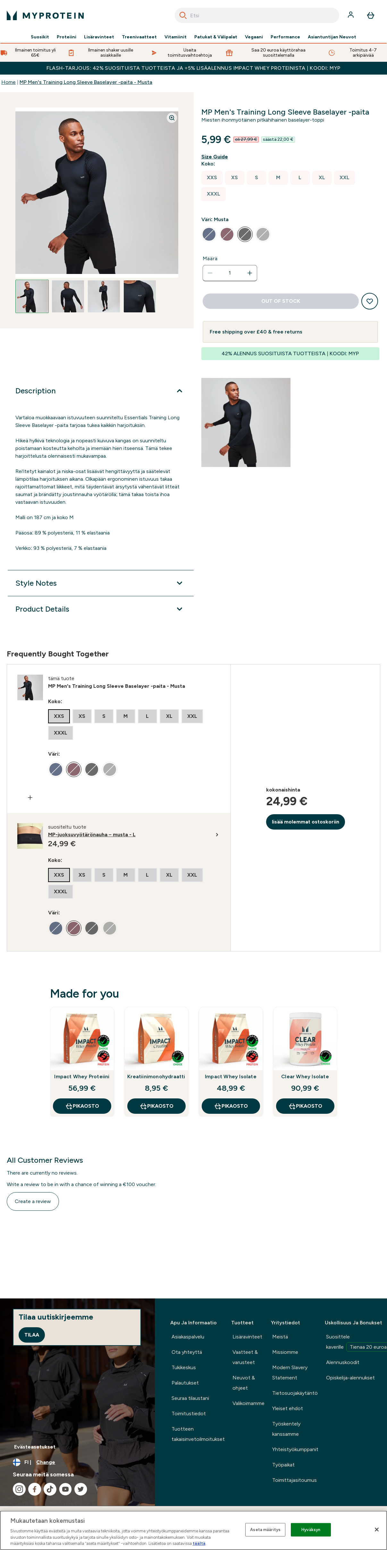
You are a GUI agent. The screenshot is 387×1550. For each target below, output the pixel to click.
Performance (285, 37)
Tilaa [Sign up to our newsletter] (31, 1335)
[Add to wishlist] (369, 301)
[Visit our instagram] (19, 1489)
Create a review (33, 1201)
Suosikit (40, 37)
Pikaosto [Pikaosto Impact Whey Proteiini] (82, 1106)
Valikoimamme (248, 1403)
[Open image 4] (139, 296)
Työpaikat (283, 1465)
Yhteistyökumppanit (295, 1449)
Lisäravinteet (99, 37)
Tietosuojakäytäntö (295, 1393)
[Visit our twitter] (80, 1489)
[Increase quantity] (250, 273)
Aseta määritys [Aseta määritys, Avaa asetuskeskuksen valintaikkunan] (265, 1529)
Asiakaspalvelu (188, 1337)
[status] (230, 273)
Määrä (210, 258)
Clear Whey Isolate (305, 1076)
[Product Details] (100, 609)
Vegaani (254, 37)
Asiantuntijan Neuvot (332, 37)
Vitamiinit (175, 37)
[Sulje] (377, 1529)
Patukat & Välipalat (215, 37)
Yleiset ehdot (287, 1408)
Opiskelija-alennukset (350, 1378)
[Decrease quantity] (210, 273)
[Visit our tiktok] (50, 1489)
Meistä (280, 1337)
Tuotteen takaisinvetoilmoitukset (198, 1434)
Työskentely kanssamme (286, 1429)
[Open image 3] (104, 296)
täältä (199, 1543)
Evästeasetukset (34, 1447)
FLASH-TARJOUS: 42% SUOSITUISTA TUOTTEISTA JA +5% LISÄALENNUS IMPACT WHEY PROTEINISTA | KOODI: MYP (193, 68)
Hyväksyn (310, 1529)
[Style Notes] (100, 583)
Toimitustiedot (189, 1413)
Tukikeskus (184, 1367)
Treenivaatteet (139, 37)
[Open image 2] (68, 296)
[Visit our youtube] (65, 1489)
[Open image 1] (32, 296)
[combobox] (257, 15)
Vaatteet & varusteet (245, 1357)
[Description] (100, 391)
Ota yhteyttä (187, 1352)
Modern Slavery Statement (289, 1372)
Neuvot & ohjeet (243, 1383)
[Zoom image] (172, 118)
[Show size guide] (216, 157)
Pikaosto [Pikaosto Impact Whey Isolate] (231, 1106)
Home (8, 82)
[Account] (351, 15)
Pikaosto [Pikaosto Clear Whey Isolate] (305, 1106)
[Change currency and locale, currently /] (77, 1462)
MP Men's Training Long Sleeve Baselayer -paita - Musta (86, 82)
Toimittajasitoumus (294, 1480)
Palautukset (185, 1383)
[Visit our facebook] (34, 1489)
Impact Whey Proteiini (81, 1076)
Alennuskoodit (342, 1362)
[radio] (212, 178)
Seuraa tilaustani (190, 1398)
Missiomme (285, 1352)
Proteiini (66, 37)
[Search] (183, 15)
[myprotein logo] (45, 15)
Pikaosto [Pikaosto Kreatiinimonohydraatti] (156, 1106)
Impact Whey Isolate (231, 1076)
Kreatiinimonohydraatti (156, 1076)
